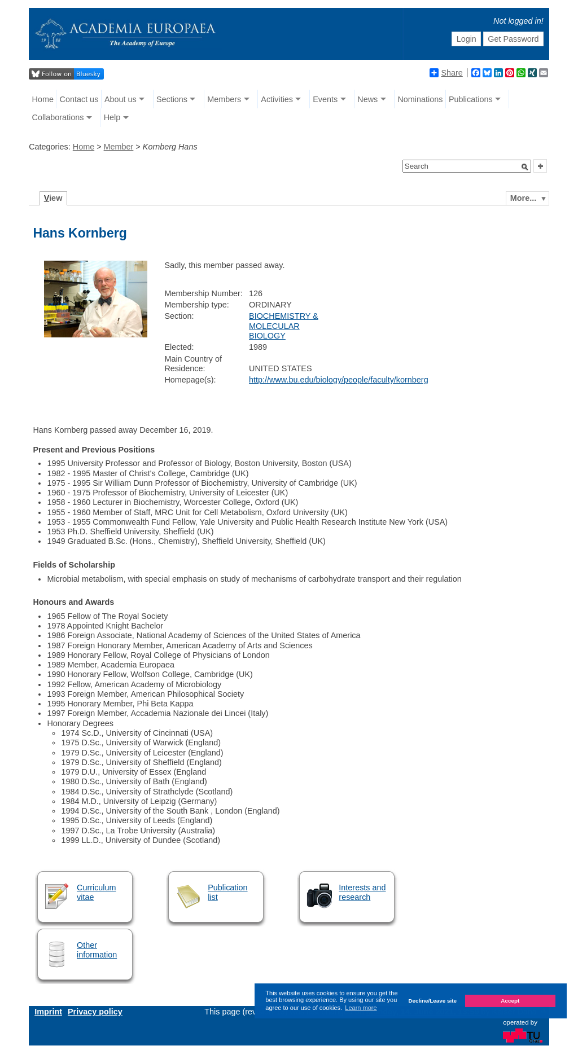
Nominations (420, 99)
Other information (97, 950)
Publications (471, 99)
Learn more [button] (360, 1007)
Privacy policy (95, 1011)
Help (112, 117)
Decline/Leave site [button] (432, 1001)
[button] (524, 167)
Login (466, 38)
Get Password (513, 38)
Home (43, 99)
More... (523, 198)
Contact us (79, 99)
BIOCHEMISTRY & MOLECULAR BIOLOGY (283, 325)
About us (120, 99)
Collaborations (58, 117)
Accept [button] (510, 1001)
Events (325, 99)
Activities (277, 99)
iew (53, 198)
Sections (171, 99)
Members (224, 99)
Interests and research (362, 892)
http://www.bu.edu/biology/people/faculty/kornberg (338, 379)
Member (119, 146)
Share (446, 72)
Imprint (48, 1011)
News (367, 99)
